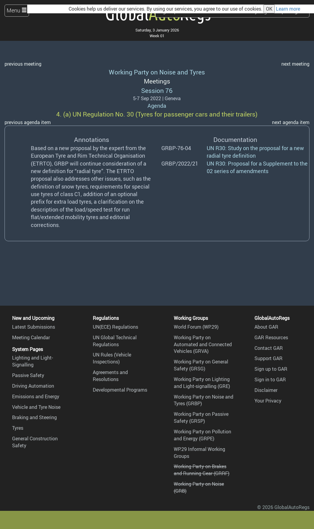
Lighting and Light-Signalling (32, 361)
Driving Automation (33, 386)
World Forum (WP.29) (196, 327)
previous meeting (23, 64)
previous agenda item (28, 122)
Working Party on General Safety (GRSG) (201, 365)
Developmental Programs (120, 389)
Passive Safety (28, 375)
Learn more (288, 8)
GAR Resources (271, 337)
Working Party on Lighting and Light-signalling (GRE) (202, 382)
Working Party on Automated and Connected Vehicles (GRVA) (203, 344)
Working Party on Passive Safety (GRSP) (201, 417)
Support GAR (268, 358)
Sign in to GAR (270, 379)
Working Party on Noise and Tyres (157, 71)
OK (269, 8)
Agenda (156, 105)
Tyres (17, 428)
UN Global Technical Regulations (115, 341)
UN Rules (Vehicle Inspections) (112, 358)
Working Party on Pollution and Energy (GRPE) (202, 435)
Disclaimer (265, 390)
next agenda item (290, 122)
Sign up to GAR (270, 369)
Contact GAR (268, 348)
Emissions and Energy (35, 396)
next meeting (295, 64)
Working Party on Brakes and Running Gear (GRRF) (201, 470)
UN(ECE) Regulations (115, 327)
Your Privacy (267, 400)
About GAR (266, 327)
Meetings (157, 81)
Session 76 (157, 90)
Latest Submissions (33, 327)
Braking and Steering (34, 417)
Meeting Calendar (31, 337)
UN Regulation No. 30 (103, 114)
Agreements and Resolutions (110, 376)
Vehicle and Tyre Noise (36, 407)
